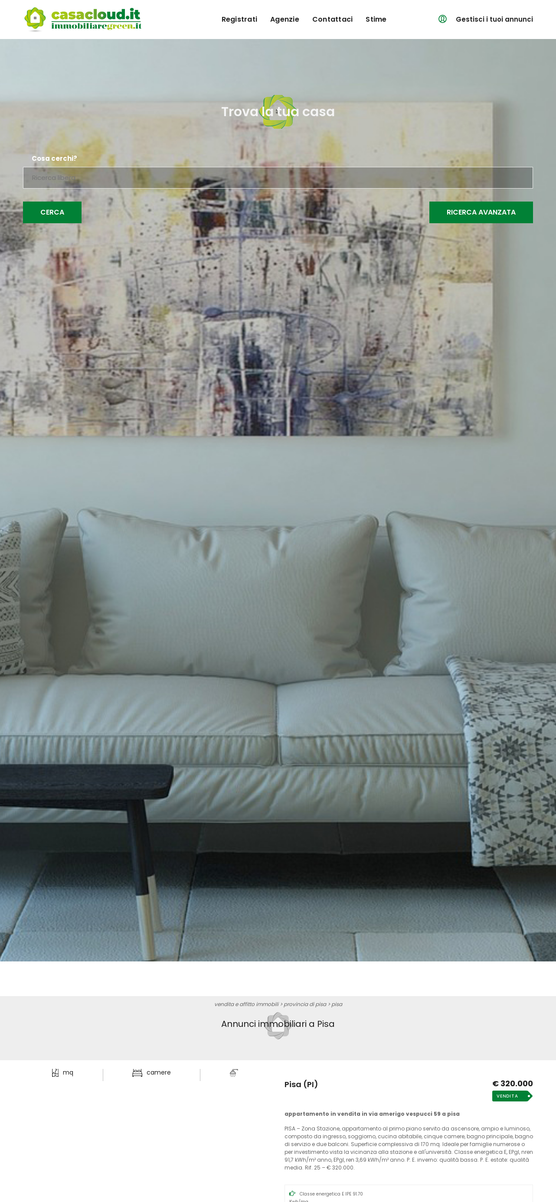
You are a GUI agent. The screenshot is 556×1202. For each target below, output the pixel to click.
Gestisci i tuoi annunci (494, 19)
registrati (240, 19)
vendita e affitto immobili (246, 1004)
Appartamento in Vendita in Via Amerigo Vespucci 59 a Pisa (372, 1113)
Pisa (336, 1004)
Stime (376, 19)
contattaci (332, 19)
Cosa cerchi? (54, 159)
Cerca (52, 212)
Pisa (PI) (301, 1084)
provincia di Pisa (305, 1004)
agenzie (284, 19)
